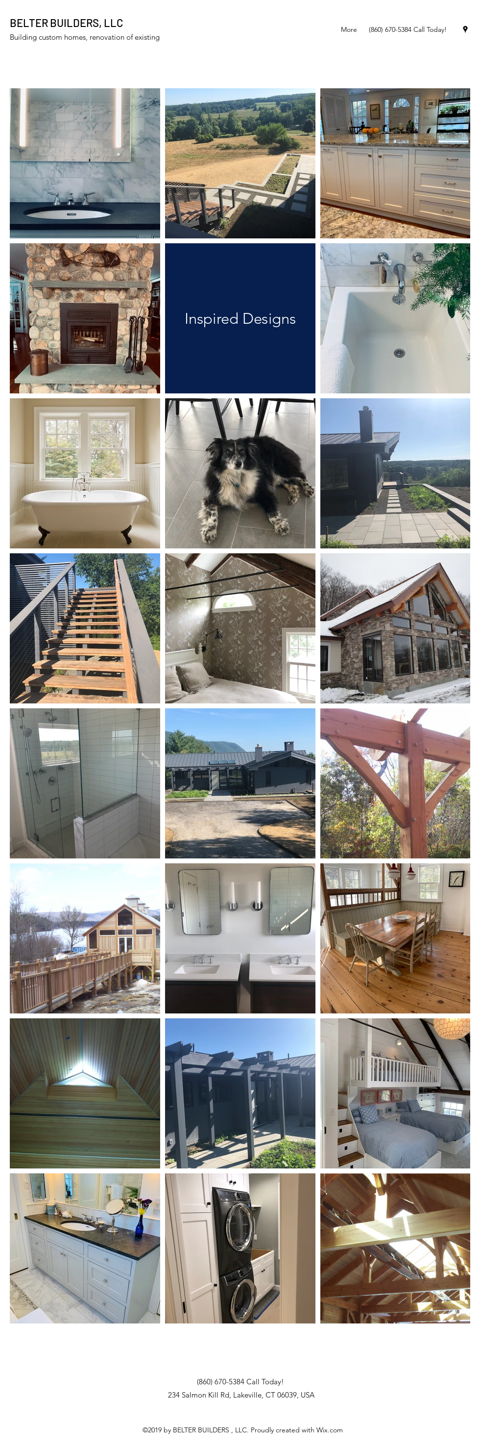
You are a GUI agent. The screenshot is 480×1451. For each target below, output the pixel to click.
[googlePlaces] (465, 29)
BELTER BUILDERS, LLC (66, 22)
